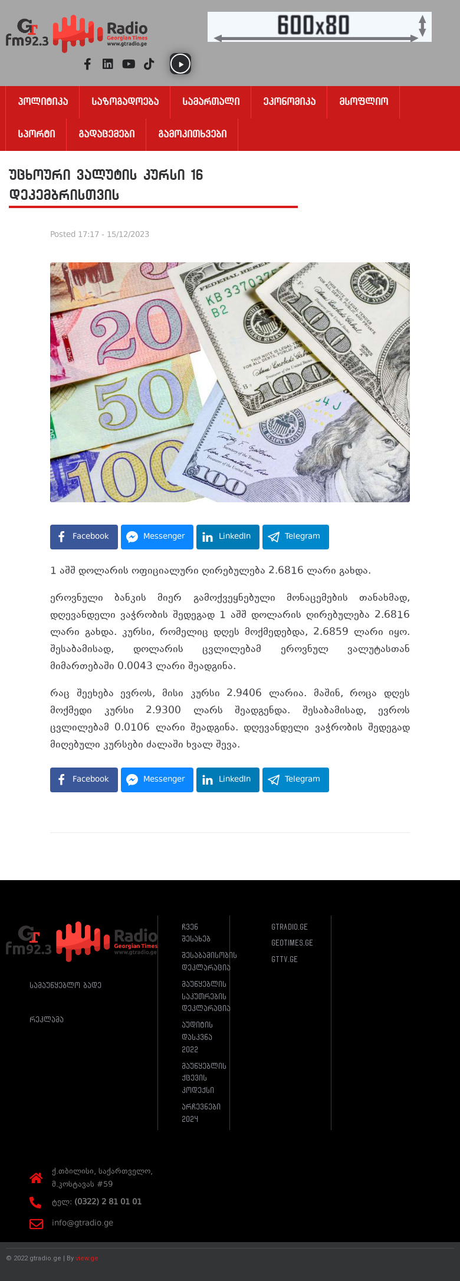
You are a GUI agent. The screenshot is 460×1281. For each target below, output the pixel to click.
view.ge (86, 1258)
